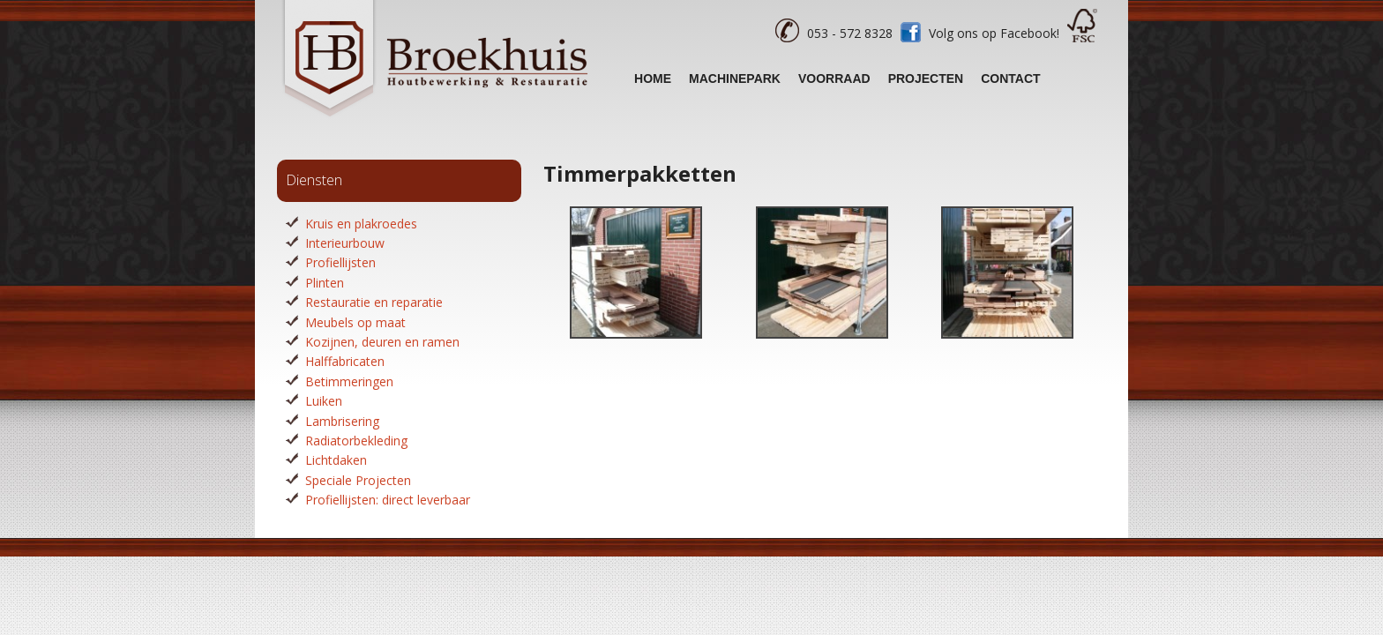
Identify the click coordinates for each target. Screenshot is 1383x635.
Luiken (323, 400)
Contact (1010, 78)
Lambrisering (342, 421)
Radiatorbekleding (356, 440)
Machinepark (735, 78)
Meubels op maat (355, 322)
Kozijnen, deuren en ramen (382, 341)
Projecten (926, 78)
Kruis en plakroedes (361, 223)
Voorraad (834, 78)
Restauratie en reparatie (374, 302)
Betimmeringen (349, 381)
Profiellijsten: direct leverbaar (387, 499)
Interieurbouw (345, 243)
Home (652, 78)
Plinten (324, 282)
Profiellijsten (340, 262)
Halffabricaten (345, 361)
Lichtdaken (336, 460)
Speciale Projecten (358, 480)
